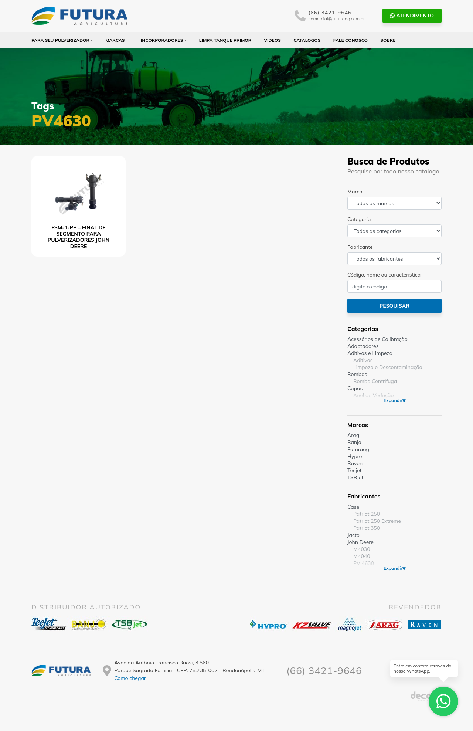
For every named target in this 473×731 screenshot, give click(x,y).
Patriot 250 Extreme (377, 521)
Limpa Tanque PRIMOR (225, 40)
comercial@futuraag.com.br (337, 18)
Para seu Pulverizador (60, 40)
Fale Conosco (350, 40)
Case (353, 507)
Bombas (357, 374)
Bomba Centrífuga (375, 381)
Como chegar (130, 678)
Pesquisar (394, 305)
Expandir (393, 400)
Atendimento (412, 15)
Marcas (115, 40)
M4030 (361, 549)
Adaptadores (363, 346)
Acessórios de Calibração (377, 339)
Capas (355, 388)
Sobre (387, 40)
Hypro (354, 456)
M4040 (361, 556)
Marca (355, 191)
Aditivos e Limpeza (369, 353)
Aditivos (362, 360)
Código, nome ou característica (384, 274)
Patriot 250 (366, 514)
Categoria (359, 219)
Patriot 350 (366, 528)
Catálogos (306, 40)
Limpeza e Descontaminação (387, 367)
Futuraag (358, 449)
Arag (353, 435)
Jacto (353, 535)
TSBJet (355, 477)
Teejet (354, 470)
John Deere (360, 542)
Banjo (354, 442)
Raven (355, 463)
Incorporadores (162, 40)
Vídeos (272, 40)
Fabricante (360, 247)
